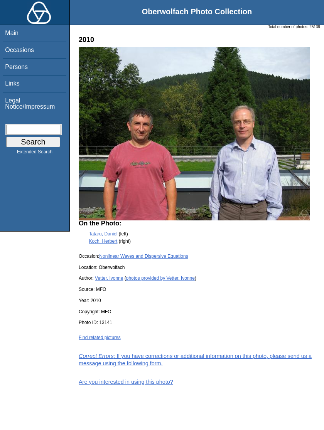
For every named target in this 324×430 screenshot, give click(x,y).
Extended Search (34, 153)
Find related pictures (100, 337)
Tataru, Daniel (103, 234)
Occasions (19, 50)
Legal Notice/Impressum (30, 103)
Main (12, 33)
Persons (16, 67)
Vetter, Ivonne (109, 278)
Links (12, 83)
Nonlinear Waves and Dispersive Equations (143, 256)
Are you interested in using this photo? (126, 382)
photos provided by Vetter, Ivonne (160, 278)
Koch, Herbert (103, 241)
